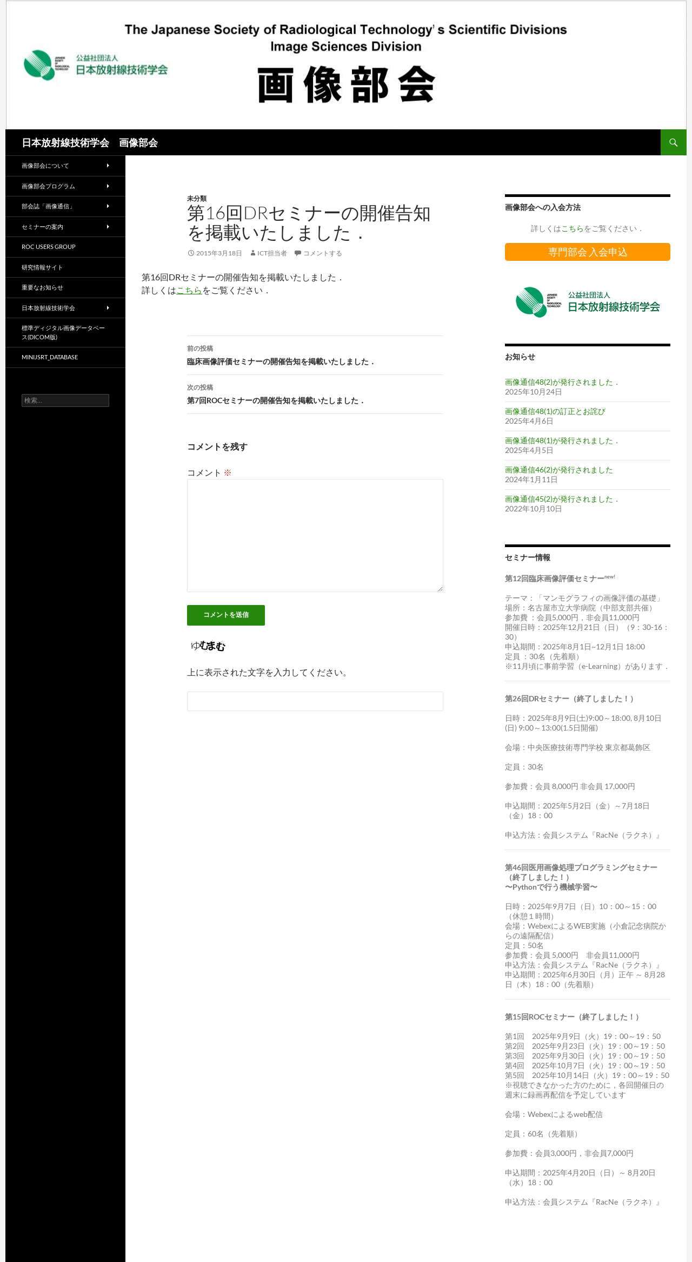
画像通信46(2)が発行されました (559, 469)
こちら (189, 290)
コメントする (322, 253)
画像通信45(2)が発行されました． (563, 498)
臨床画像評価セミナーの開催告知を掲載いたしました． (315, 354)
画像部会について (45, 165)
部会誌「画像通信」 (48, 205)
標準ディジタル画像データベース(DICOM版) (63, 332)
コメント (209, 472)
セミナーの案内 (42, 226)
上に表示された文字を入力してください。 (269, 672)
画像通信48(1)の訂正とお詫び (555, 411)
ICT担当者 (272, 253)
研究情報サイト (42, 267)
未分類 (197, 198)
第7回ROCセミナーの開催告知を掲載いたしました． (315, 393)
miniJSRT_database (50, 356)
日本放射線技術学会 (48, 307)
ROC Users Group (49, 246)
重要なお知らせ (42, 287)
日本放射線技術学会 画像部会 (90, 142)
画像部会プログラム (48, 185)
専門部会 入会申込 (588, 252)
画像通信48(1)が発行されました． (563, 440)
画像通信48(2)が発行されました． (563, 381)
